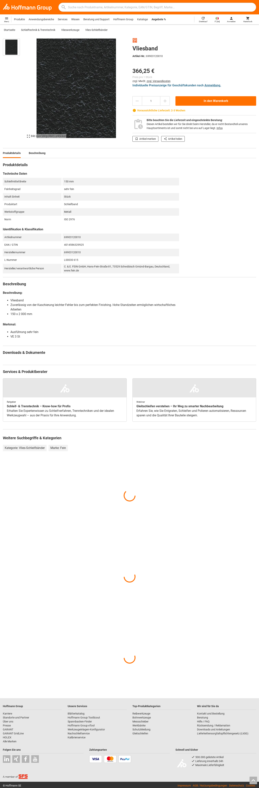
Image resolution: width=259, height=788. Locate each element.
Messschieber (140, 721)
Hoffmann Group (123, 19)
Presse (7, 725)
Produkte (19, 19)
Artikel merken (145, 139)
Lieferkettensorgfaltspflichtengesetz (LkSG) (222, 733)
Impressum (184, 785)
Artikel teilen (173, 139)
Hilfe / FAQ (203, 721)
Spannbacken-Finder (80, 721)
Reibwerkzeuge (141, 713)
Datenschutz (236, 785)
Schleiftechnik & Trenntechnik (38, 29)
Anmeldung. (212, 85)
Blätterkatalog (76, 713)
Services (62, 19)
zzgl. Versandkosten (159, 81)
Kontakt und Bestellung (211, 713)
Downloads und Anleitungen (213, 729)
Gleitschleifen (140, 733)
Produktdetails (12, 153)
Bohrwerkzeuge (141, 717)
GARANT (8, 729)
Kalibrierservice (76, 737)
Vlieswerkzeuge (70, 29)
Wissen (75, 19)
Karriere (7, 713)
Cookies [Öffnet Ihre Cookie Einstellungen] (250, 785)
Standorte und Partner (16, 717)
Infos (220, 128)
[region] (14, 90)
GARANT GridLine (13, 733)
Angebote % (159, 19)
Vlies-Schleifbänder (96, 29)
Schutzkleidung (141, 729)
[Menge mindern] (137, 101)
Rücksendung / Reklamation (213, 725)
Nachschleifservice (79, 733)
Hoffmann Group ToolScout (84, 717)
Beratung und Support (96, 19)
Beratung (202, 717)
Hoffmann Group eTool (81, 725)
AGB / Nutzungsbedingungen (210, 785)
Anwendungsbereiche (41, 19)
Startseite (9, 29)
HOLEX (7, 737)
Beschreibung (37, 153)
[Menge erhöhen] (165, 101)
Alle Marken (9, 741)
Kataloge (142, 19)
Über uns (8, 721)
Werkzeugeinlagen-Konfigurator (86, 729)
